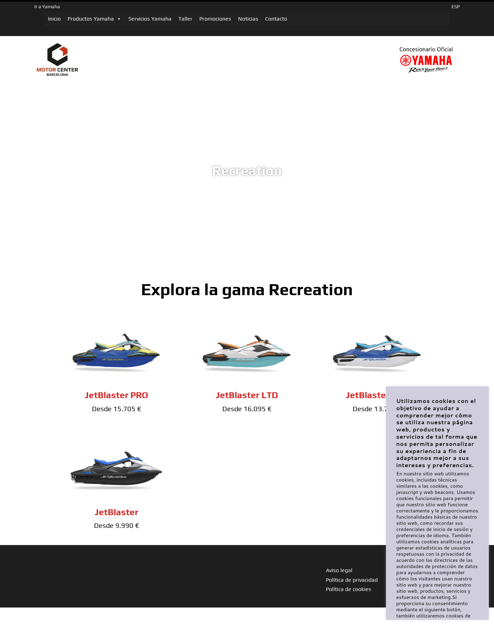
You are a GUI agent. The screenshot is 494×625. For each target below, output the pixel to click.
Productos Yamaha (94, 19)
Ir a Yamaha (47, 6)
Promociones (215, 18)
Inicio (54, 18)
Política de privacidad (352, 580)
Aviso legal (339, 570)
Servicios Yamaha (150, 18)
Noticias (248, 18)
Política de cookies (348, 589)
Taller (185, 18)
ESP (455, 6)
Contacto (276, 18)
